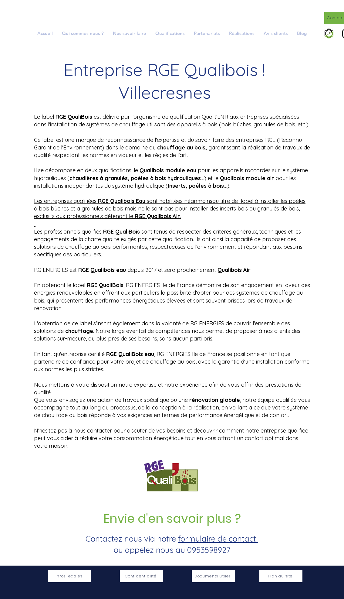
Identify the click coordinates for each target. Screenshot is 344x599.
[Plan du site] (280, 576)
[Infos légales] (69, 576)
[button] (129, 33)
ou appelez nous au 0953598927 (172, 550)
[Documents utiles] (213, 576)
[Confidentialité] (141, 576)
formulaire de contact (218, 539)
